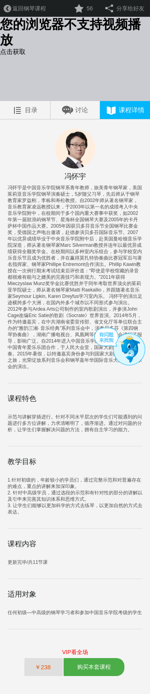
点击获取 (13, 51)
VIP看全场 (75, 652)
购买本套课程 (94, 667)
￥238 (43, 667)
